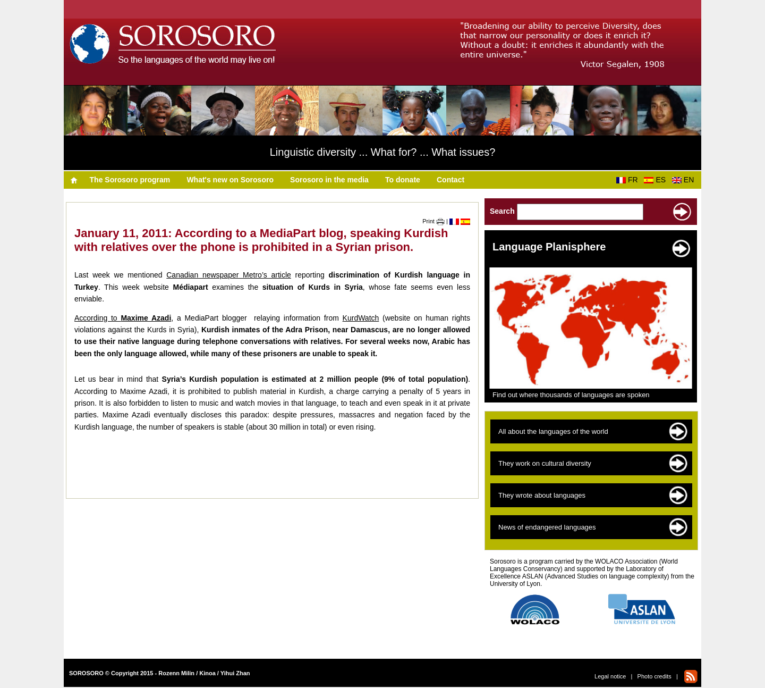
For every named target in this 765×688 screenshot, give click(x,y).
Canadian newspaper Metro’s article (228, 275)
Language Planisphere (549, 247)
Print (433, 221)
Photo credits (655, 676)
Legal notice (610, 676)
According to (122, 318)
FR (629, 179)
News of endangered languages (547, 527)
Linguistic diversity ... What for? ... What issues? (383, 152)
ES (656, 179)
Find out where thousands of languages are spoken (571, 395)
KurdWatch (361, 318)
